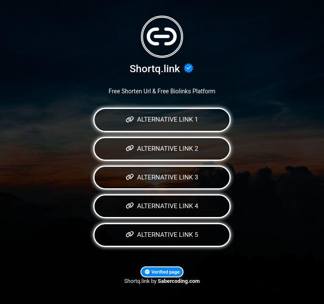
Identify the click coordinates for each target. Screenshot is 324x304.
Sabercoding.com (179, 281)
